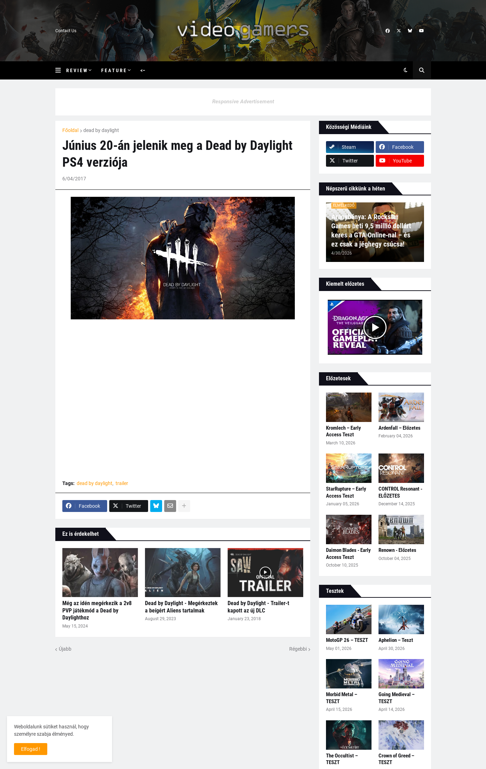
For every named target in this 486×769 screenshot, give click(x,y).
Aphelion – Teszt (396, 640)
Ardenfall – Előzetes (400, 428)
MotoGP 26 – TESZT (347, 640)
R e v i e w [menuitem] (76, 70)
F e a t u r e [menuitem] (113, 70)
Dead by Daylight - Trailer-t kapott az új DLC (258, 607)
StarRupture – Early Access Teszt (346, 492)
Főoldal (70, 130)
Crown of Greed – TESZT (396, 759)
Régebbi (298, 649)
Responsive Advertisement (243, 101)
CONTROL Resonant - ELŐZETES (400, 492)
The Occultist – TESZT (342, 759)
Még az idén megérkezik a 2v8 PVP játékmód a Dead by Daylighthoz (97, 610)
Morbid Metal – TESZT (341, 698)
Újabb (65, 649)
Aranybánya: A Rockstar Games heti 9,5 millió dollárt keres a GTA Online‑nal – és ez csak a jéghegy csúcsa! (371, 230)
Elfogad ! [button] (30, 749)
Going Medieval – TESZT (397, 698)
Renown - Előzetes (397, 550)
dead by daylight (101, 130)
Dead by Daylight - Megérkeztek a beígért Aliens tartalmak (181, 607)
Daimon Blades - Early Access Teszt (348, 553)
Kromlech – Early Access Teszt (343, 431)
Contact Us (65, 30)
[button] (60, 70)
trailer (122, 483)
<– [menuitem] (142, 70)
